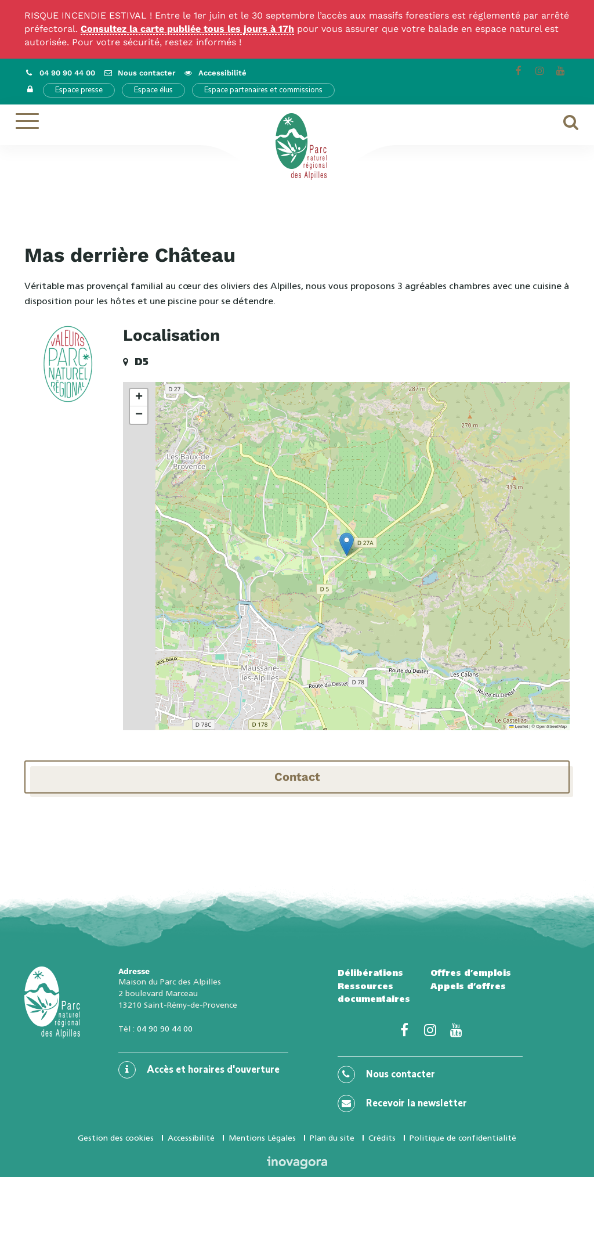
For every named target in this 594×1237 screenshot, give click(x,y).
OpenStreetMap (551, 726)
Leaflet (518, 726)
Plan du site (332, 1137)
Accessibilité (191, 1137)
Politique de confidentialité (463, 1137)
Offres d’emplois (470, 973)
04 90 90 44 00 (165, 1028)
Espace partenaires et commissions (263, 90)
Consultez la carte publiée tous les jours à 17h (187, 28)
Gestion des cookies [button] (116, 1137)
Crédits (382, 1137)
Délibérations (370, 973)
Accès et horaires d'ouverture (199, 1070)
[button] (346, 544)
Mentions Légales (262, 1137)
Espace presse (79, 90)
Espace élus (153, 90)
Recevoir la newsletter (402, 1103)
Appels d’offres (468, 986)
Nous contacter (386, 1074)
